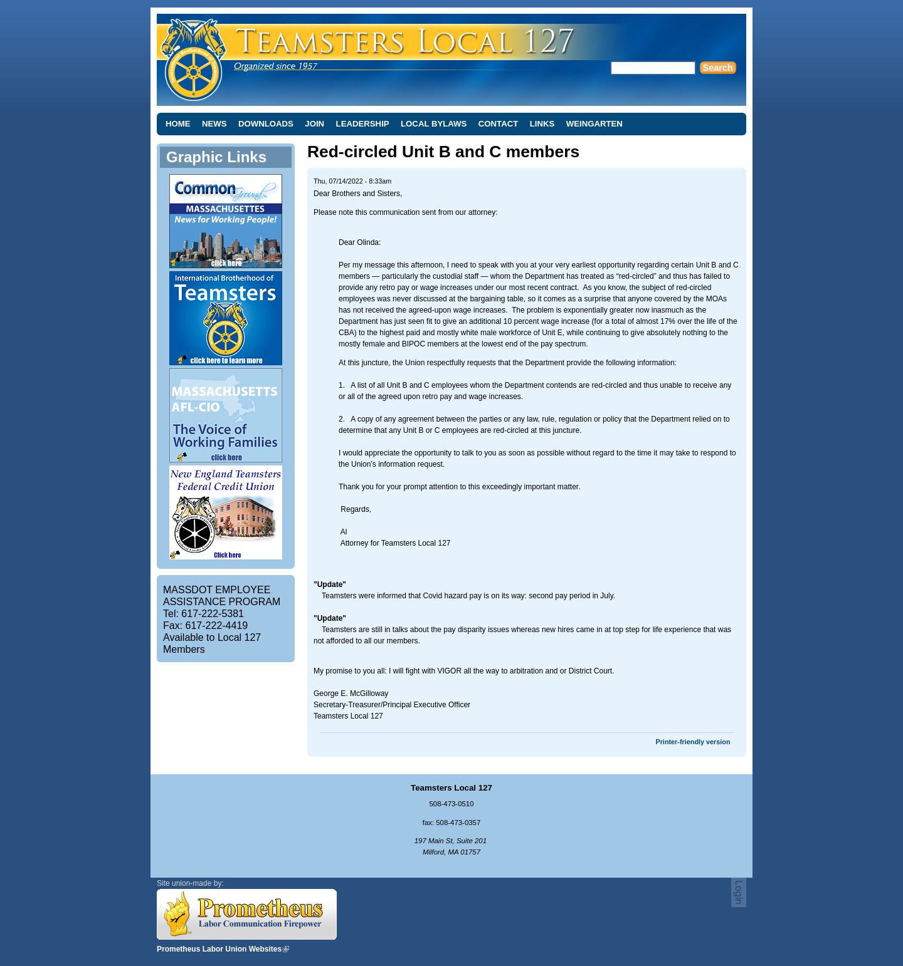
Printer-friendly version (692, 741)
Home (178, 123)
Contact (498, 123)
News (214, 123)
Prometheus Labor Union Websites (219, 949)
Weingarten (594, 123)
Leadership (362, 123)
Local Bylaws (434, 123)
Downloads (265, 123)
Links (542, 123)
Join (314, 123)
